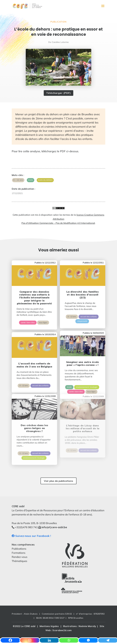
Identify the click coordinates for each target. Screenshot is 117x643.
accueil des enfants (88, 310)
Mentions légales (49, 626)
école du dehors (45, 180)
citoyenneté (82, 315)
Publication (58, 21)
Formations (18, 552)
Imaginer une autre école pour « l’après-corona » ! (82, 350)
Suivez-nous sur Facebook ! (31, 536)
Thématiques (19, 561)
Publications (19, 548)
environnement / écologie (86, 373)
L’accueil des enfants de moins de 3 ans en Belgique (34, 356)
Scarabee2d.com (62, 630)
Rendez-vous (19, 556)
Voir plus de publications (58, 480)
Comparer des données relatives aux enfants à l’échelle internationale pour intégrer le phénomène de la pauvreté (34, 293)
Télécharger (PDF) (58, 92)
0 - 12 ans (18, 180)
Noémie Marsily (87, 626)
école (30, 180)
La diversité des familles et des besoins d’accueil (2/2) (82, 288)
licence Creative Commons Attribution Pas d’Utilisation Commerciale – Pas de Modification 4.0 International (62, 218)
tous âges (43, 318)
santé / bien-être (28, 318)
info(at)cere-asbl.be (54, 527)
